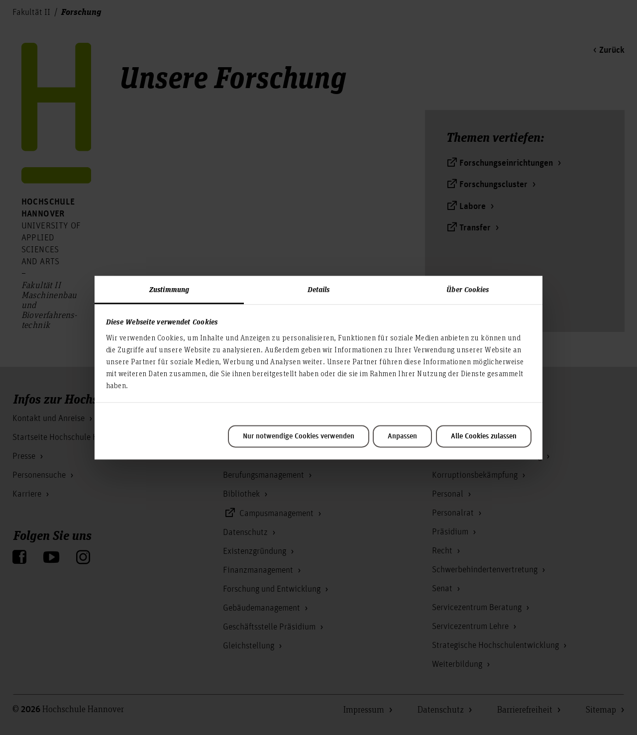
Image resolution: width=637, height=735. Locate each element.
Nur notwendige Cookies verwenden (298, 436)
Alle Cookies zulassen (484, 436)
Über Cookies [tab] (467, 289)
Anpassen (402, 436)
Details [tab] (319, 289)
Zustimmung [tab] (169, 289)
